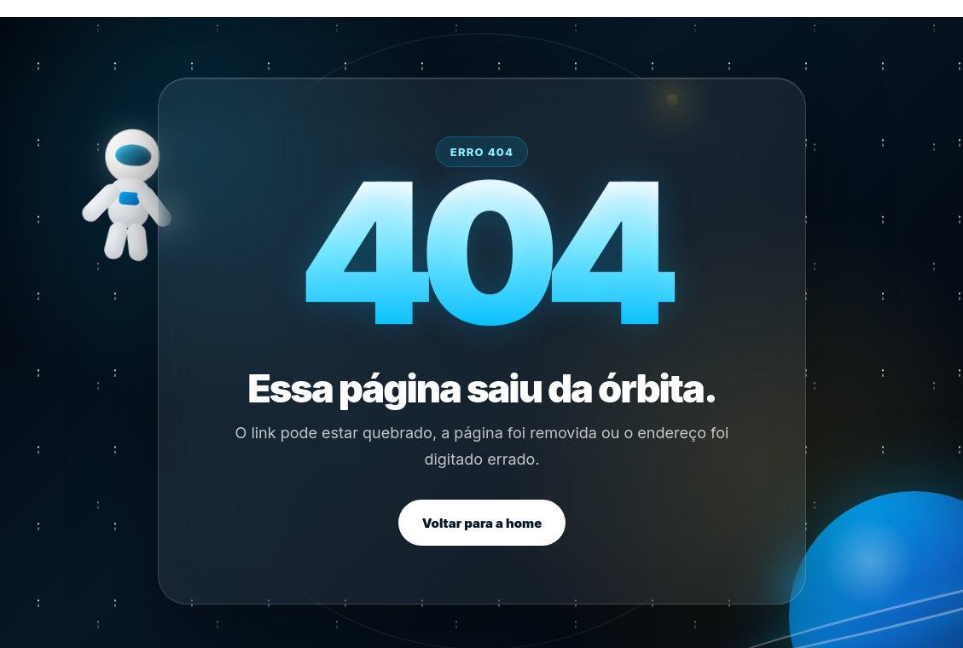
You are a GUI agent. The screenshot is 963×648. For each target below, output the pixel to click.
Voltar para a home (481, 523)
